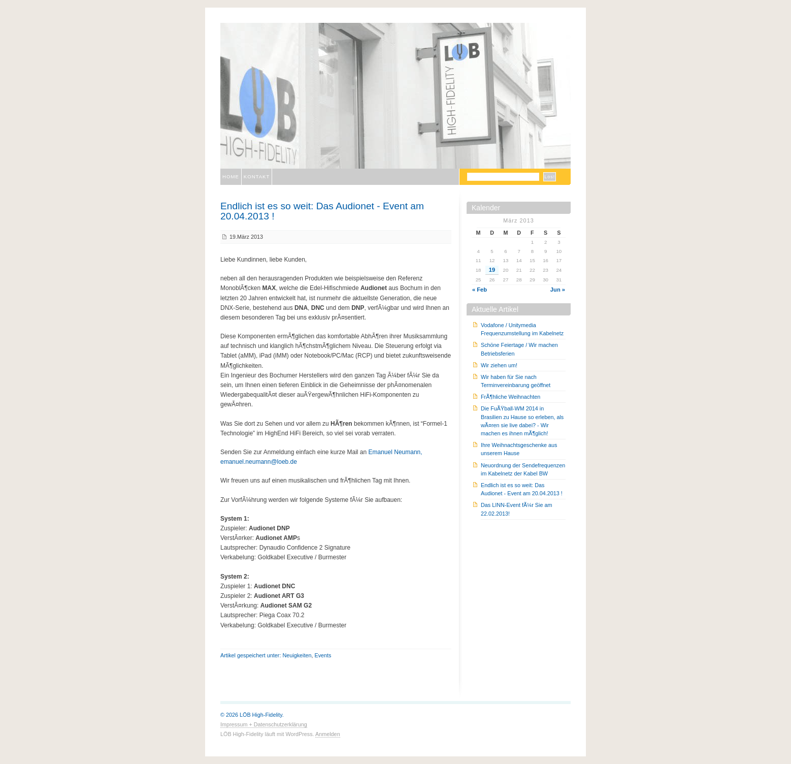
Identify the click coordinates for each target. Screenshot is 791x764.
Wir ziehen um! (499, 365)
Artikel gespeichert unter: (251, 655)
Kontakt (257, 176)
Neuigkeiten (296, 655)
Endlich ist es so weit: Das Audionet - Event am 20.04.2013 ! (322, 211)
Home (230, 176)
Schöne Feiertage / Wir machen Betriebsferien (519, 349)
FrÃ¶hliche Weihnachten (510, 397)
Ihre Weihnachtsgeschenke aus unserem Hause (519, 449)
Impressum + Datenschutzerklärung (263, 724)
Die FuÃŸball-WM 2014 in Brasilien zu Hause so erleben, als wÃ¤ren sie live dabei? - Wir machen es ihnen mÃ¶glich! (522, 420)
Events (322, 655)
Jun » (557, 289)
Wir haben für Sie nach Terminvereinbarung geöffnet (515, 381)
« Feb (479, 289)
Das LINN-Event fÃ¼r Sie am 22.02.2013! (516, 509)
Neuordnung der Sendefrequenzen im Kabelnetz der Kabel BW (523, 469)
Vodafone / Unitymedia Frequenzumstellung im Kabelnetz (522, 329)
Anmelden (327, 734)
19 (492, 270)
